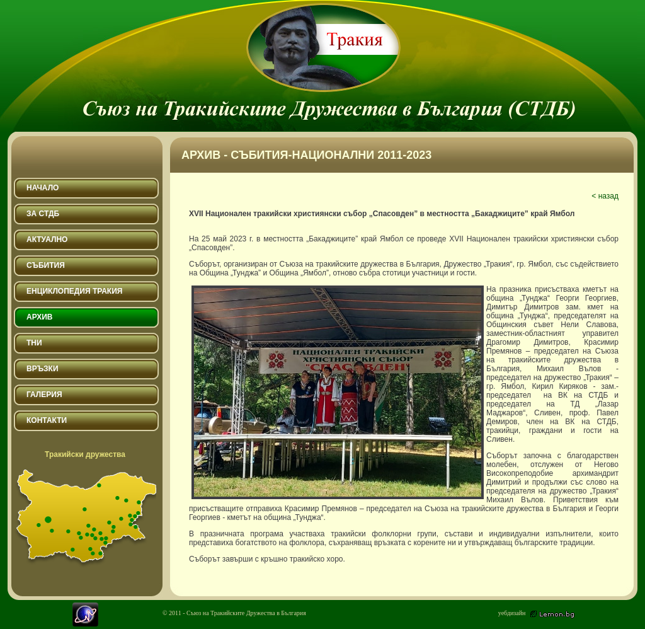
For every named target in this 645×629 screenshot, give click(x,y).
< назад (605, 196)
